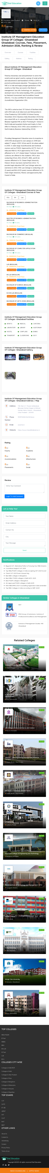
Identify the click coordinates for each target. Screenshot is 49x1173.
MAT (3, 1122)
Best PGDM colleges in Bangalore (17, 581)
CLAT (3, 1118)
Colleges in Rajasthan (8, 1092)
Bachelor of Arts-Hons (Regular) (20, 301)
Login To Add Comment (14, 496)
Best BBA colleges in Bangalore (16, 576)
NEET (3, 1125)
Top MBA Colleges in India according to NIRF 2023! (23, 588)
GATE (3, 1104)
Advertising (5, 1141)
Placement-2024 (21, 213)
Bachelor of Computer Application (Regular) (21, 249)
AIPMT (4, 1111)
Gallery (7, 58)
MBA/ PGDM (5, 1035)
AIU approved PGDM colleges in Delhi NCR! (20, 583)
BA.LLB (4, 1049)
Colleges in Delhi (7, 1071)
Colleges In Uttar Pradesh (9, 1075)
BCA (3, 1059)
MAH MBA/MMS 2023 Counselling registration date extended (26, 585)
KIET (19, 605)
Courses (20, 52)
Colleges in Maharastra (8, 1085)
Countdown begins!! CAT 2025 (16, 568)
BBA (3, 1045)
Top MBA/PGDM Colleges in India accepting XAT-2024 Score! (26, 571)
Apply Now (43, 30)
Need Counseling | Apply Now (24, 1171)
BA (15, 198)
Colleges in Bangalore (8, 1082)
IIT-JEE (3, 1108)
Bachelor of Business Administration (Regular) (22, 203)
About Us (4, 1134)
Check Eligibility (11, 213)
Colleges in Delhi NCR (8, 1068)
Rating (30, 58)
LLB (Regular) (12, 264)
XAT (3, 1115)
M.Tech (4, 1052)
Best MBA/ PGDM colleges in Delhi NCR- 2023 (21, 578)
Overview (8, 52)
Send (24, 550)
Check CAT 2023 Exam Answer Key (17, 573)
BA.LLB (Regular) (13, 275)
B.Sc (8, 198)
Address (19, 58)
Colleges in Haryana (8, 1089)
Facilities (33, 52)
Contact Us (5, 1137)
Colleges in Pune (7, 1078)
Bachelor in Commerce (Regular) (20, 234)
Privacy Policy (6, 1148)
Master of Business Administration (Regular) (21, 219)
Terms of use (5, 1151)
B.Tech (4, 1038)
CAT (3, 1101)
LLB (3, 1056)
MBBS (3, 1042)
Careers (4, 1144)
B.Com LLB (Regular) (14, 293)
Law (22, 198)
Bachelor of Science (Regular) (19, 285)
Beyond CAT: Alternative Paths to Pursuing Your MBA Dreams (26, 566)
